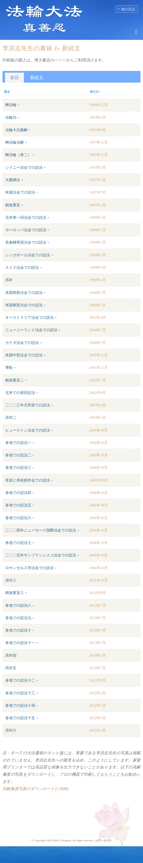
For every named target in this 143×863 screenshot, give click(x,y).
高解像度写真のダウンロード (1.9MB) (35, 789)
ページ (60, 60)
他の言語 (128, 9)
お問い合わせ (103, 840)
